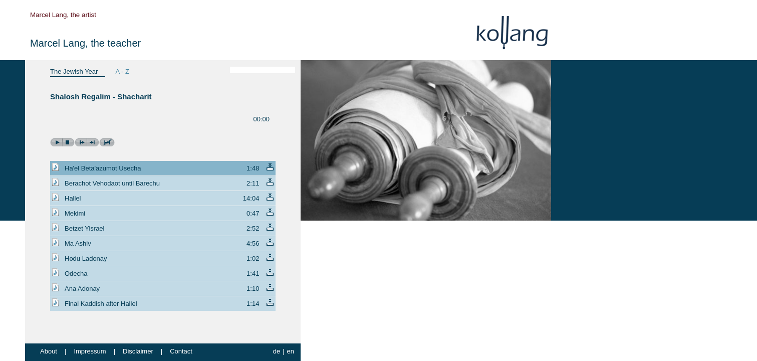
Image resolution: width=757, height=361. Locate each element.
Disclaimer (138, 351)
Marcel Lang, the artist (63, 15)
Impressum (90, 351)
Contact (181, 351)
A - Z (122, 71)
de (276, 351)
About (48, 351)
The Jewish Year (74, 71)
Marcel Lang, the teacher (85, 43)
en (290, 351)
